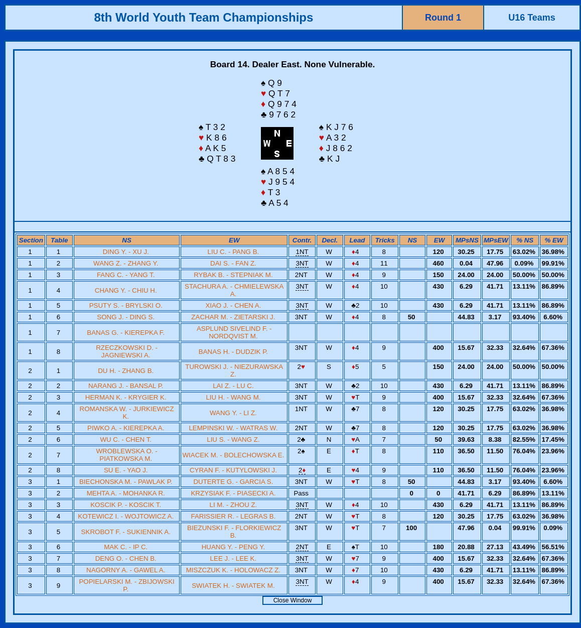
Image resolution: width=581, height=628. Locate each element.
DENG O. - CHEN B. (126, 558)
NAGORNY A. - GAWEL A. (125, 570)
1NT (302, 252)
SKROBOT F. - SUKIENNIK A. (126, 532)
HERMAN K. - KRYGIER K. (126, 397)
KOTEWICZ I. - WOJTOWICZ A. (126, 516)
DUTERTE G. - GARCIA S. (233, 481)
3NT (302, 263)
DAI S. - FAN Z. (233, 263)
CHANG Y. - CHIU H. (126, 290)
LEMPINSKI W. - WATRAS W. (233, 428)
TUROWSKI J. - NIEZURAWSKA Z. (234, 370)
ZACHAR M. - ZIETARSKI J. (233, 317)
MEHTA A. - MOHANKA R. (126, 493)
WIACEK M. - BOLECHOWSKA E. (233, 455)
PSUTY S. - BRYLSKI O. (126, 305)
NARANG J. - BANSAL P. (126, 386)
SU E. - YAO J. (126, 470)
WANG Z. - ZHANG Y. (125, 263)
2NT (302, 547)
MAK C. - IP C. (126, 547)
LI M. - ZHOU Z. (233, 505)
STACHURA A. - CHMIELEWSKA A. (234, 290)
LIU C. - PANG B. (233, 252)
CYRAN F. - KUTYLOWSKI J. (233, 470)
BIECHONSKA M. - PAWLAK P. (126, 481)
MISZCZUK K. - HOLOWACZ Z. (233, 570)
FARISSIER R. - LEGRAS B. (233, 516)
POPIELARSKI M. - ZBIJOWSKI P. (126, 585)
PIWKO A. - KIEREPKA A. (125, 428)
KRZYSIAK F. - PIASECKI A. (233, 493)
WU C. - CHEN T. (126, 439)
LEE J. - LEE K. (233, 558)
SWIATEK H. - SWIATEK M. (233, 585)
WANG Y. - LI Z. (233, 413)
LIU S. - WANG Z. (233, 439)
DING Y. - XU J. (126, 252)
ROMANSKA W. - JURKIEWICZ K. (127, 412)
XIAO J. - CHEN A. (233, 305)
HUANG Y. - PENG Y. (233, 547)
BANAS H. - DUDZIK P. (233, 351)
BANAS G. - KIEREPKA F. (126, 332)
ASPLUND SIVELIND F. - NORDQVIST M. (234, 332)
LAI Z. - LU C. (233, 386)
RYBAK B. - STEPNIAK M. (233, 275)
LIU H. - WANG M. (233, 397)
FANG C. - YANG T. (126, 275)
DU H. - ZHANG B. (126, 370)
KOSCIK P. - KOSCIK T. (125, 505)
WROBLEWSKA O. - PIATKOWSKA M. (126, 454)
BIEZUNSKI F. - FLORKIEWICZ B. (234, 531)
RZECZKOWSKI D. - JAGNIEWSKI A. (127, 351)
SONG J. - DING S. (126, 317)
